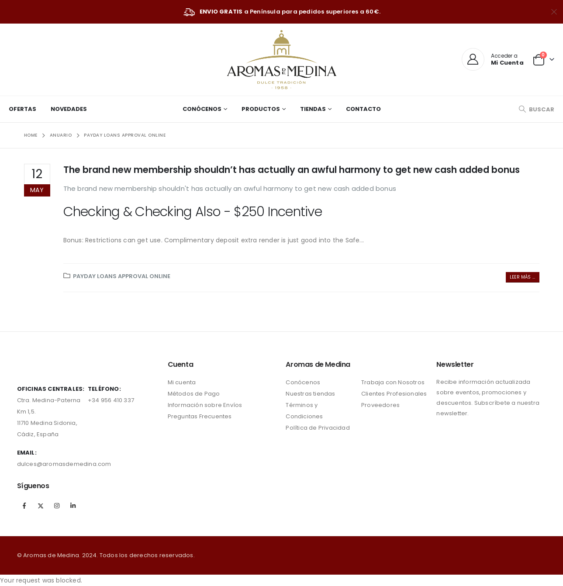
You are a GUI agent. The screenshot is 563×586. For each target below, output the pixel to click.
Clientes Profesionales (394, 394)
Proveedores (380, 405)
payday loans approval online (121, 276)
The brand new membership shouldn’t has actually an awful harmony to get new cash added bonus (291, 169)
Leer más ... (522, 277)
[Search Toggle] (536, 109)
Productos (261, 109)
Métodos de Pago (194, 394)
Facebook (24, 505)
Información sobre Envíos (205, 405)
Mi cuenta (182, 382)
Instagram (56, 505)
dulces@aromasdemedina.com (64, 464)
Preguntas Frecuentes (200, 416)
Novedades (69, 109)
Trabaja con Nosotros (393, 382)
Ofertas (22, 109)
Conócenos (202, 109)
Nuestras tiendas (310, 394)
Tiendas (313, 109)
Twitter (40, 505)
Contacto (363, 109)
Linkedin (72, 505)
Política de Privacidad (317, 428)
